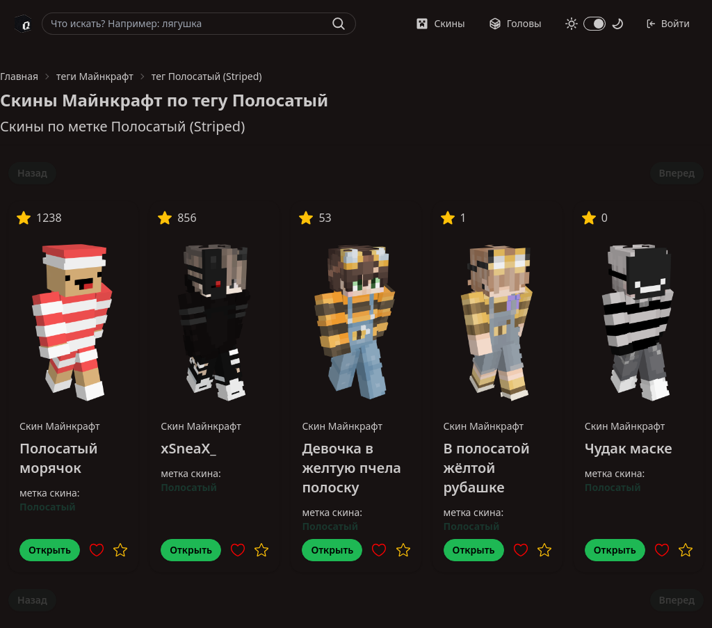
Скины (440, 23)
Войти (668, 23)
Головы (515, 23)
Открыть (50, 549)
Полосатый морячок (58, 458)
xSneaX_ (188, 448)
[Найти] (338, 23)
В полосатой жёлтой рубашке (487, 468)
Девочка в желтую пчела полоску (351, 468)
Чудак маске (628, 448)
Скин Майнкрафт (59, 426)
